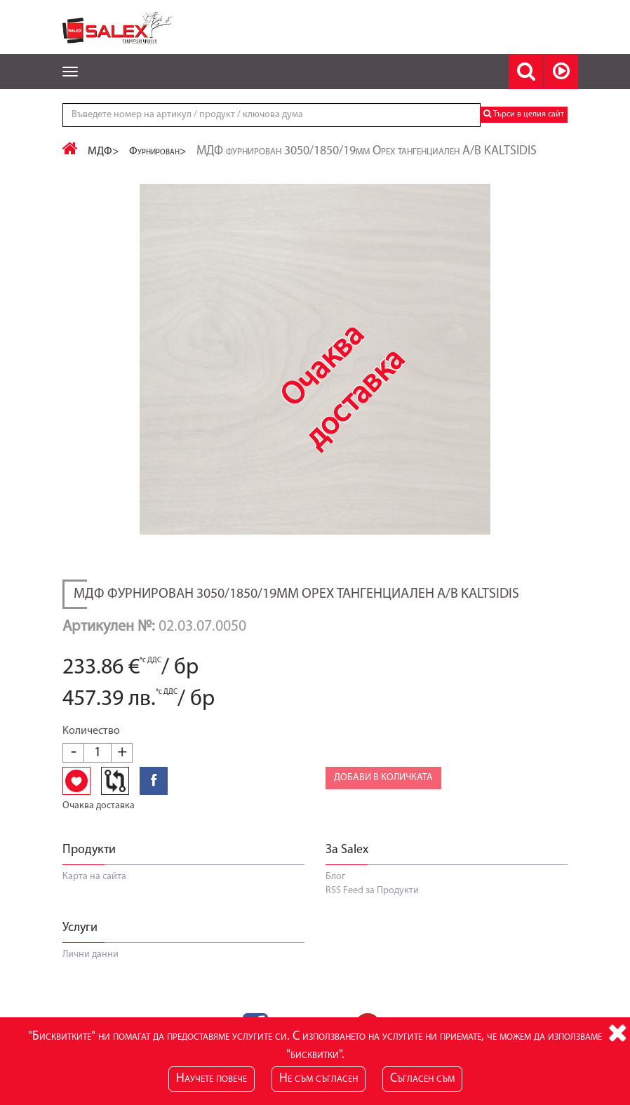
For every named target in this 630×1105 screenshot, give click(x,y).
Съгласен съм (422, 1078)
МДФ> (103, 151)
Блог (335, 876)
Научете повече (211, 1078)
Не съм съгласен (318, 1078)
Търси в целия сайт (523, 114)
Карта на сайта (94, 876)
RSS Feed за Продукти (372, 890)
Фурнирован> (158, 151)
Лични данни (90, 954)
